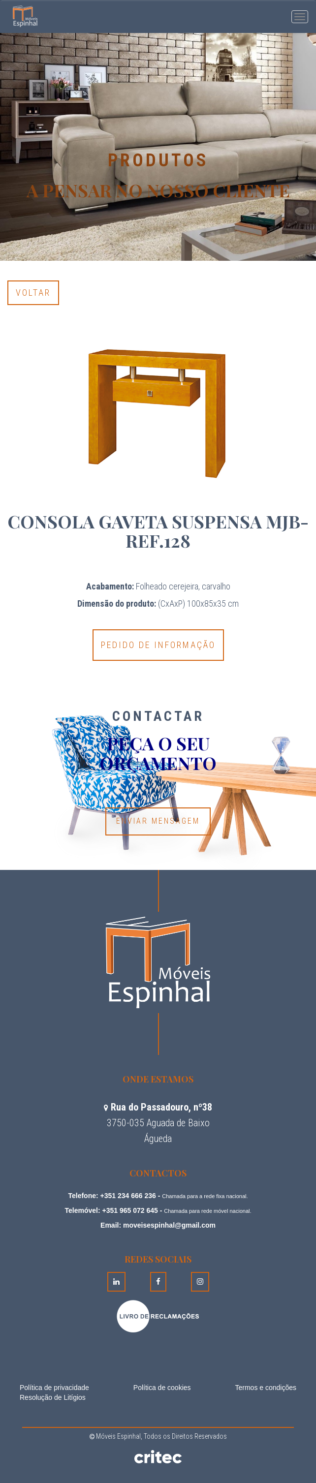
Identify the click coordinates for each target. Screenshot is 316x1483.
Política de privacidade (54, 1387)
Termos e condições (265, 1387)
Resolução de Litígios (53, 1397)
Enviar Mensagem (158, 821)
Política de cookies (162, 1387)
